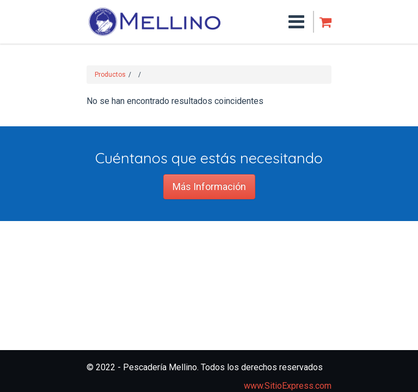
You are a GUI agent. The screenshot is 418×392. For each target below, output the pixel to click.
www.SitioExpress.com (287, 386)
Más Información (209, 186)
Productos (110, 74)
